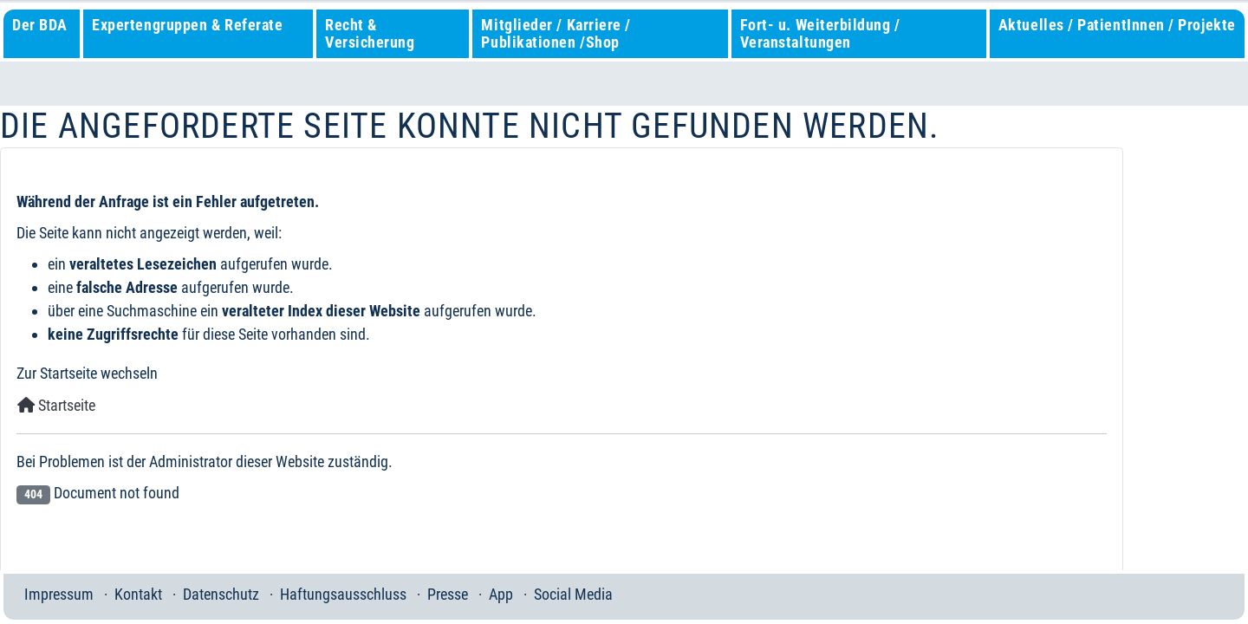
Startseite (56, 405)
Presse (447, 594)
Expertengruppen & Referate (187, 25)
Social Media (573, 594)
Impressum (59, 594)
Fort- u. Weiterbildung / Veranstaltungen (820, 33)
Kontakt (138, 594)
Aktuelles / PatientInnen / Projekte (1117, 25)
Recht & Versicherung (369, 33)
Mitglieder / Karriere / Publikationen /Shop (555, 33)
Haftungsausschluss (343, 594)
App (501, 594)
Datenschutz (221, 594)
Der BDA (40, 25)
